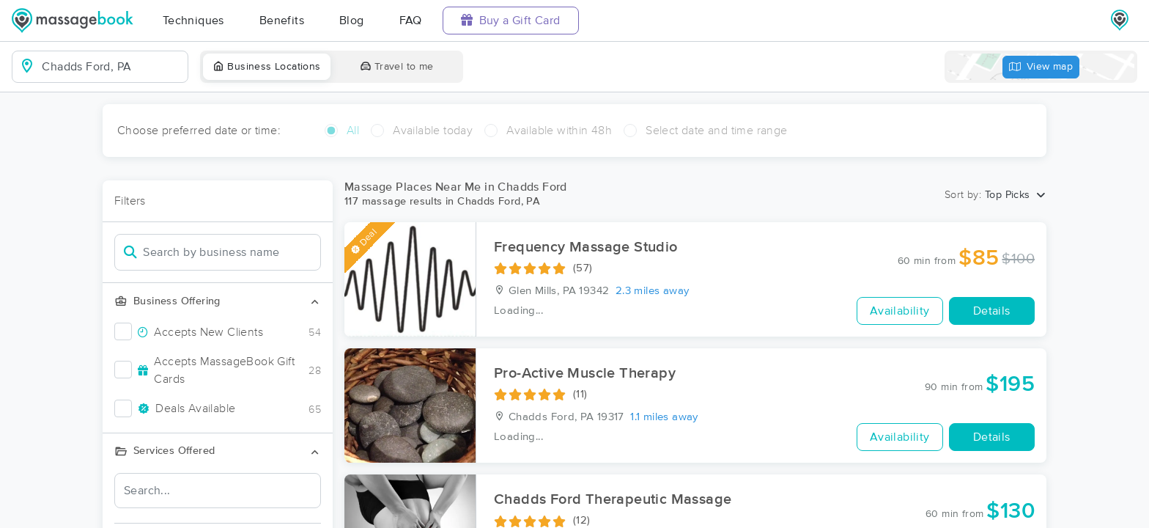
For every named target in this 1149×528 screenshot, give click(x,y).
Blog (351, 20)
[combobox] (112, 67)
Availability (900, 311)
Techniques (193, 20)
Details (992, 311)
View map (1041, 67)
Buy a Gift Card (511, 20)
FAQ (410, 20)
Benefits (281, 20)
